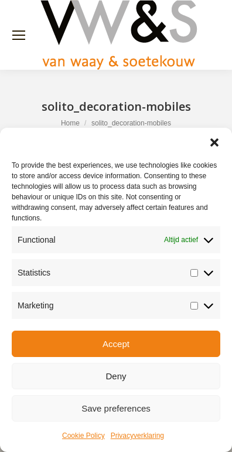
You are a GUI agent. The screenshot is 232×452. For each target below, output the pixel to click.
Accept (116, 344)
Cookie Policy (83, 435)
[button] (214, 142)
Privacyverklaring (137, 435)
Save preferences (116, 408)
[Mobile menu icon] (19, 35)
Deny (115, 376)
